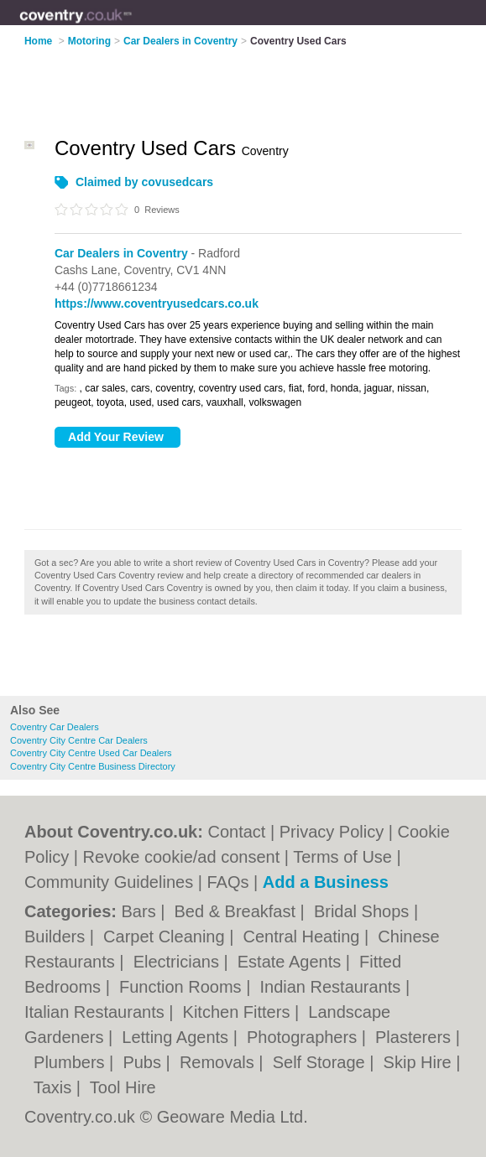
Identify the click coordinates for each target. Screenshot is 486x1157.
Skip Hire (420, 1062)
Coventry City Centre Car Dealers (79, 740)
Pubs (144, 1062)
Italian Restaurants (96, 1012)
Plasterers (415, 1037)
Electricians (178, 961)
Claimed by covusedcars (144, 182)
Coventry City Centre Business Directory (92, 766)
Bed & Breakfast (237, 911)
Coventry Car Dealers (54, 727)
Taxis (55, 1087)
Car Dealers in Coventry (121, 253)
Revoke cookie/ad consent (181, 857)
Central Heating (303, 936)
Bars (141, 911)
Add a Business (326, 882)
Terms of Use (342, 857)
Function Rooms (182, 987)
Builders (57, 936)
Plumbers (71, 1062)
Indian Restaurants (332, 987)
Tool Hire (123, 1087)
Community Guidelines (108, 882)
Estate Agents (292, 961)
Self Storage (321, 1062)
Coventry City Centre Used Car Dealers (91, 753)
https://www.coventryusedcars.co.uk (157, 303)
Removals (219, 1062)
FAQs (227, 882)
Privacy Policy (332, 831)
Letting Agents (177, 1037)
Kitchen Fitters (239, 1012)
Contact (236, 831)
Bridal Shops (364, 911)
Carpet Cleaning (166, 936)
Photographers (304, 1037)
